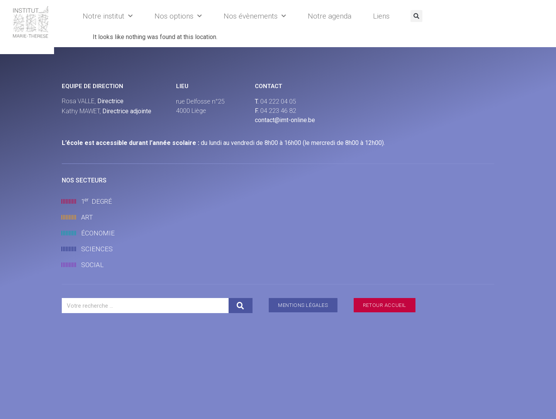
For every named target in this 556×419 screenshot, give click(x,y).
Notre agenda (329, 16)
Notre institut (108, 16)
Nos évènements (255, 16)
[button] (416, 16)
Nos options (178, 16)
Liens (381, 16)
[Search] (241, 305)
